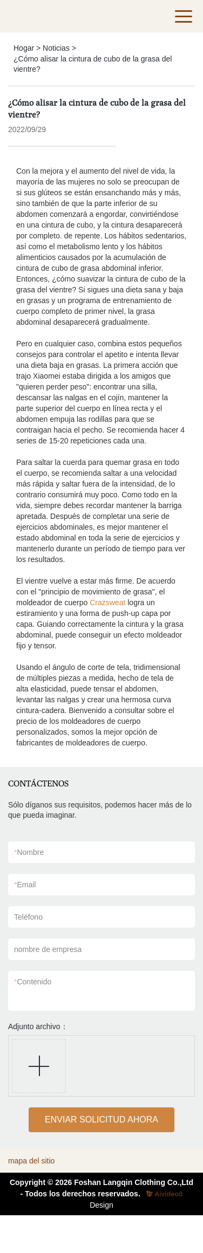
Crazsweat (107, 602)
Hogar (23, 48)
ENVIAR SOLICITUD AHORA (101, 1119)
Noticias (56, 48)
